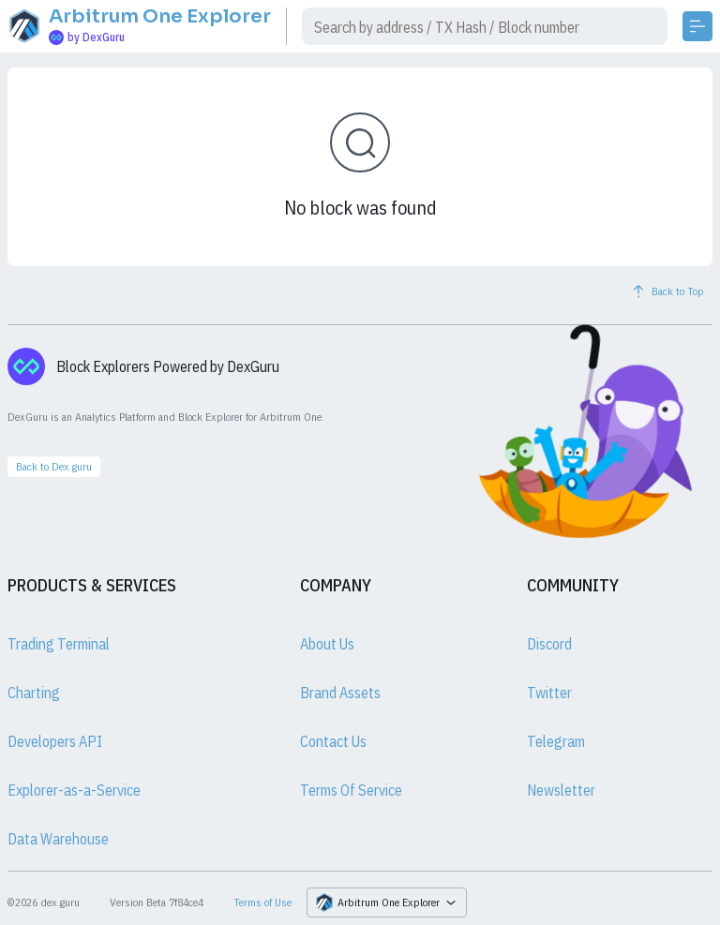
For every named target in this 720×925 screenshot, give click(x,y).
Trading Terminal (59, 643)
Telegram (556, 741)
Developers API (55, 741)
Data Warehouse (58, 838)
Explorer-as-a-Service (74, 790)
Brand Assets (340, 692)
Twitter (549, 692)
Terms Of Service (351, 790)
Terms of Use (262, 902)
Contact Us (333, 741)
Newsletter (561, 790)
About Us (327, 643)
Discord (549, 643)
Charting (34, 692)
